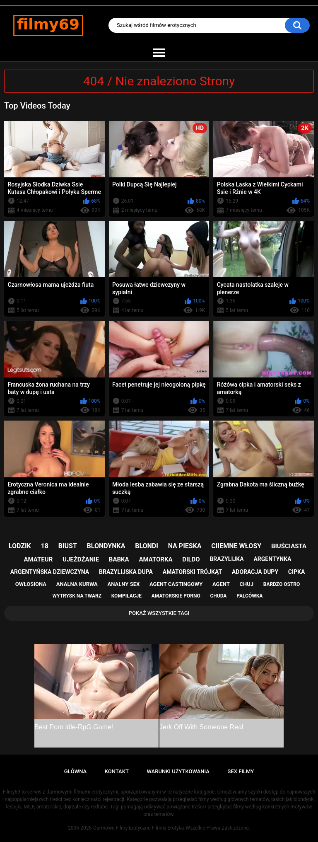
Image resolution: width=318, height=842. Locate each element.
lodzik (20, 546)
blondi (146, 546)
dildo (191, 559)
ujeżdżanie (81, 559)
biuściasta (288, 546)
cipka (296, 572)
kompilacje (126, 596)
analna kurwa (77, 584)
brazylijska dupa (126, 572)
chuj (247, 584)
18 (44, 546)
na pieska (185, 546)
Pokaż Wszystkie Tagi (159, 613)
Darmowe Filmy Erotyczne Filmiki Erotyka (138, 828)
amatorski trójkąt (192, 572)
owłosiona (30, 584)
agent (221, 584)
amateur (38, 559)
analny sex (124, 584)
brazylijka (226, 559)
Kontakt (117, 771)
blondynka (106, 546)
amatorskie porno (176, 596)
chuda (218, 596)
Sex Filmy (241, 771)
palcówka (249, 596)
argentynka (272, 559)
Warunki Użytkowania (178, 771)
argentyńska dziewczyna (49, 572)
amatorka (155, 559)
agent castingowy (175, 584)
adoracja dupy (255, 572)
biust (67, 546)
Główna (75, 771)
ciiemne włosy (236, 546)
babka (119, 559)
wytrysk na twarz (77, 596)
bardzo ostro (281, 584)
